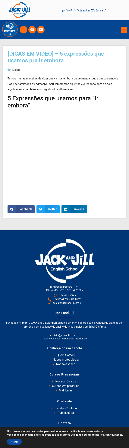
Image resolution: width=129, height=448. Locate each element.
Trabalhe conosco (51, 338)
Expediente (81, 338)
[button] (124, 30)
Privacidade (68, 338)
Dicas (16, 70)
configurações (113, 435)
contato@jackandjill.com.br (64, 335)
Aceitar (14, 441)
